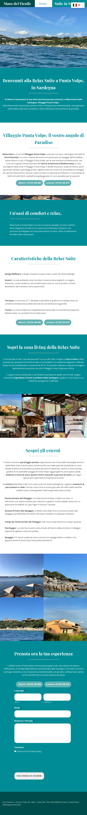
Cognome (47, 702)
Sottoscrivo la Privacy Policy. (29, 751)
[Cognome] (57, 697)
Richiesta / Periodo (24, 721)
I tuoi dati (20, 690)
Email (17, 708)
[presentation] (32, 763)
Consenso (19, 747)
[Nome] (28, 697)
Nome (17, 702)
